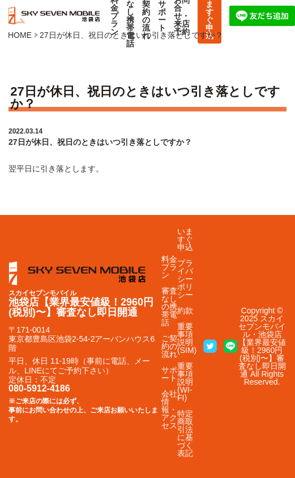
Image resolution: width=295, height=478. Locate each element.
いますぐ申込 (185, 239)
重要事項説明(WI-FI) (185, 381)
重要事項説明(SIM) (186, 338)
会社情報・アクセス (169, 409)
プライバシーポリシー (185, 279)
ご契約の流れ (169, 346)
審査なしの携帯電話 (169, 306)
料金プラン (169, 267)
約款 (185, 310)
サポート (169, 373)
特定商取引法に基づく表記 (185, 433)
